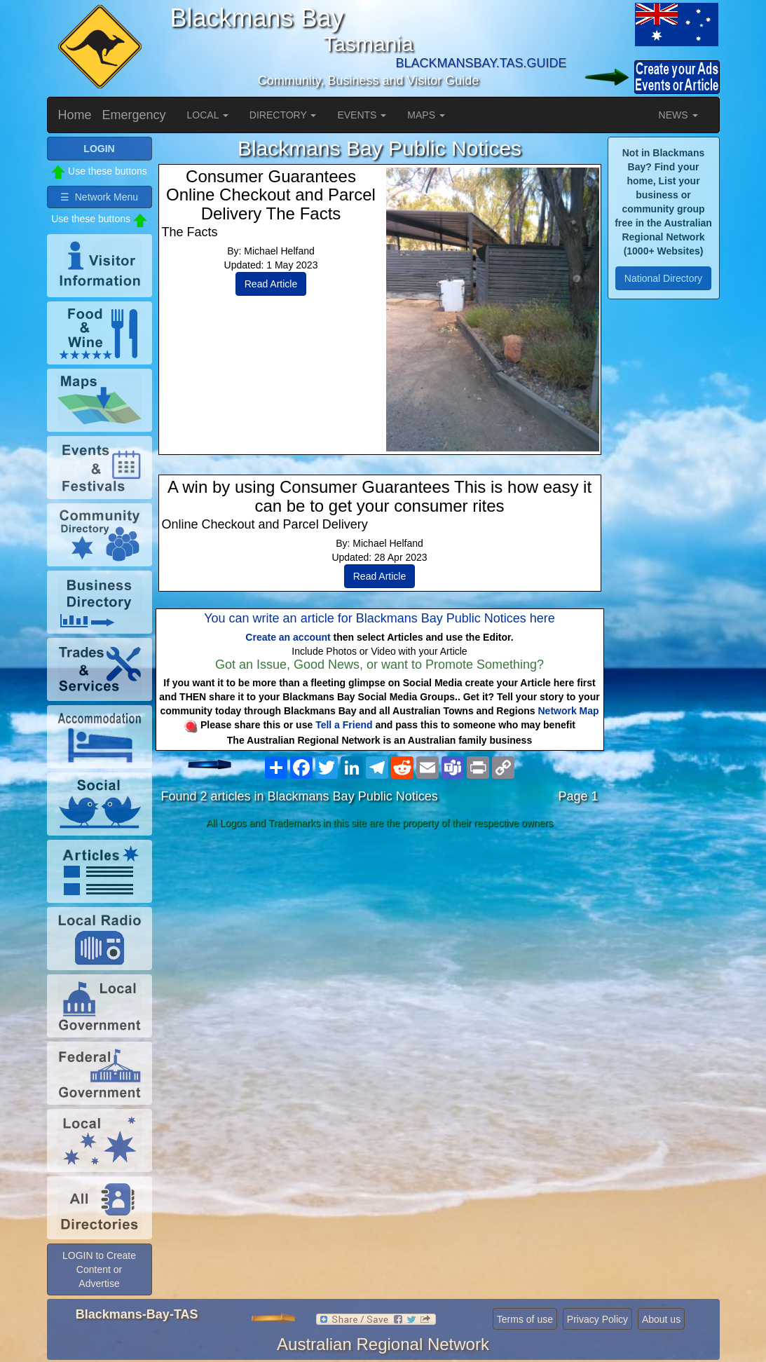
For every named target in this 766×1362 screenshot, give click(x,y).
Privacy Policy (597, 1319)
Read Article (271, 284)
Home (75, 115)
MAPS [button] (426, 115)
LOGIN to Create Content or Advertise (99, 1269)
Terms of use (525, 1319)
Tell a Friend (343, 724)
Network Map (568, 710)
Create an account (287, 637)
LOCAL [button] (207, 115)
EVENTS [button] (361, 115)
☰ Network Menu (99, 197)
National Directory (663, 278)
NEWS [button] (678, 115)
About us (661, 1319)
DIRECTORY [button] (283, 115)
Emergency (134, 115)
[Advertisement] (380, 945)
